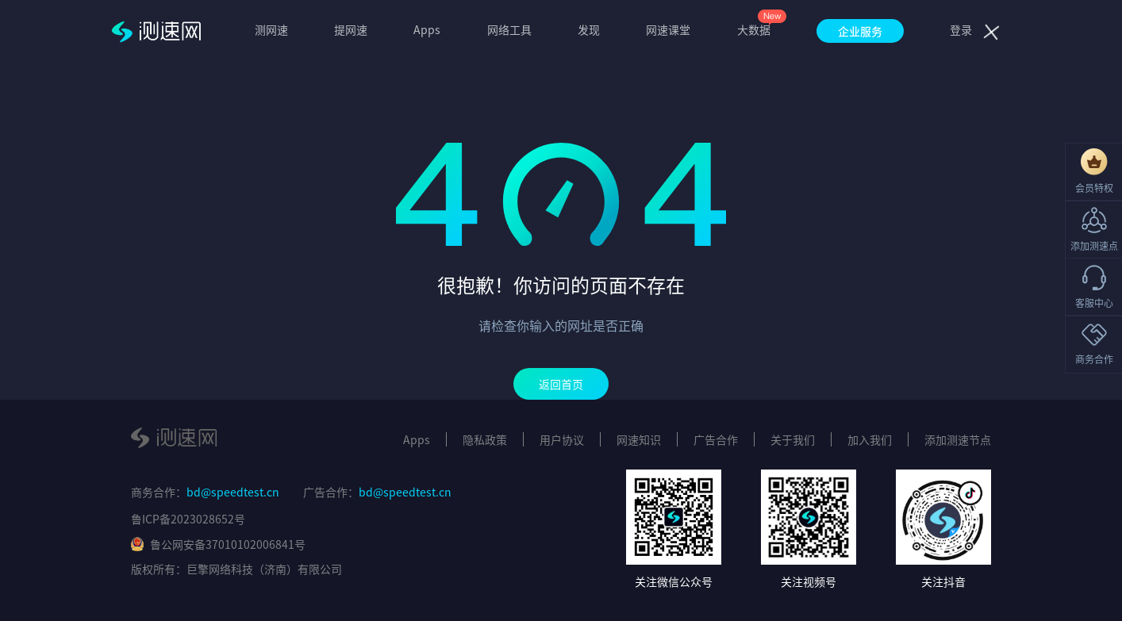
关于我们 (792, 439)
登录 (961, 29)
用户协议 (562, 439)
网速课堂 (668, 29)
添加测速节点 (957, 439)
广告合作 (716, 439)
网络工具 (509, 29)
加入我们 (869, 439)
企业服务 (860, 31)
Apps (426, 29)
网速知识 (639, 439)
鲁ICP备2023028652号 (188, 519)
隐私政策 (485, 439)
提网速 (350, 29)
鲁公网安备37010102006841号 (218, 544)
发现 (589, 29)
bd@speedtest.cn (232, 492)
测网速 (271, 29)
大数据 (753, 29)
